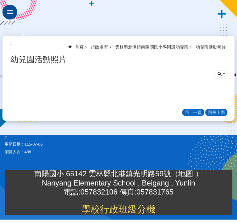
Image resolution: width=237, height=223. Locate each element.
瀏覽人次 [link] (13, 152)
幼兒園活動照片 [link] (211, 47)
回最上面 (216, 112)
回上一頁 (193, 112)
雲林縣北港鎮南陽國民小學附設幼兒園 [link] (152, 47)
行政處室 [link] (99, 47)
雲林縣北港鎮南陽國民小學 (118, 15)
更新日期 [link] (13, 144)
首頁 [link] (79, 47)
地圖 (186, 173)
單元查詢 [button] (221, 74)
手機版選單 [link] (9, 12)
